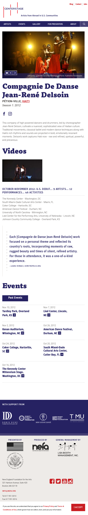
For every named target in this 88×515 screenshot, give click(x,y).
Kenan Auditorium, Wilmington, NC (13, 331)
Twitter (58, 481)
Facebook (52, 481)
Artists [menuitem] (7, 24)
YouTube (64, 481)
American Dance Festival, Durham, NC (58, 331)
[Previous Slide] (11, 73)
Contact (78, 4)
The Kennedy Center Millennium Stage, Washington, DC (14, 373)
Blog (71, 4)
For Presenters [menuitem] (55, 24)
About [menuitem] (73, 24)
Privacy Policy (48, 507)
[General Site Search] (84, 24)
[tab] (15, 298)
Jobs (85, 4)
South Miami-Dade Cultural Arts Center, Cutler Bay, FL (55, 351)
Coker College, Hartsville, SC (17, 349)
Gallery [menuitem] (36, 24)
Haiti (26, 101)
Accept (79, 508)
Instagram (70, 481)
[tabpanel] (43, 344)
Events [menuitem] (22, 24)
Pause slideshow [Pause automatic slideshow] (7, 73)
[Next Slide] (15, 73)
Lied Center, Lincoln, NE (55, 313)
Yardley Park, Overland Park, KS (15, 313)
